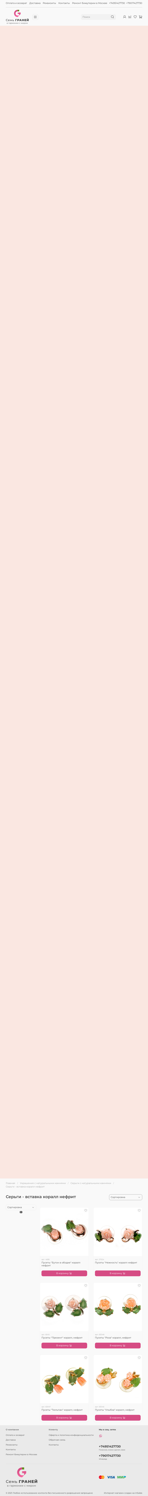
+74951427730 (117, 3)
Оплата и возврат (16, 3)
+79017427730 (134, 3)
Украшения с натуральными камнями (43, 1183)
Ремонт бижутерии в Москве (89, 3)
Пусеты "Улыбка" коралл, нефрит (115, 1410)
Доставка (34, 3)
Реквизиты (49, 3)
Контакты (64, 3)
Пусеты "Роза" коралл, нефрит (113, 1337)
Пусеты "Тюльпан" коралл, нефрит (62, 1410)
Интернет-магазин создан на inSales (123, 1493)
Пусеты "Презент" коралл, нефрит (62, 1337)
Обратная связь (57, 1440)
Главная (10, 1183)
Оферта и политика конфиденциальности (71, 1435)
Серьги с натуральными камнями (91, 1183)
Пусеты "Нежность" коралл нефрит (116, 1262)
